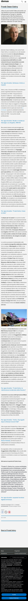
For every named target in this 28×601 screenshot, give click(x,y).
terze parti (3, 569)
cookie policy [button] (4, 566)
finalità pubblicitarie (9, 576)
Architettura (4, 553)
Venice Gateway (5, 440)
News (2, 551)
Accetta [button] (14, 594)
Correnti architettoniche (20, 553)
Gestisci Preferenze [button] (14, 598)
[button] (18, 557)
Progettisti (17, 551)
